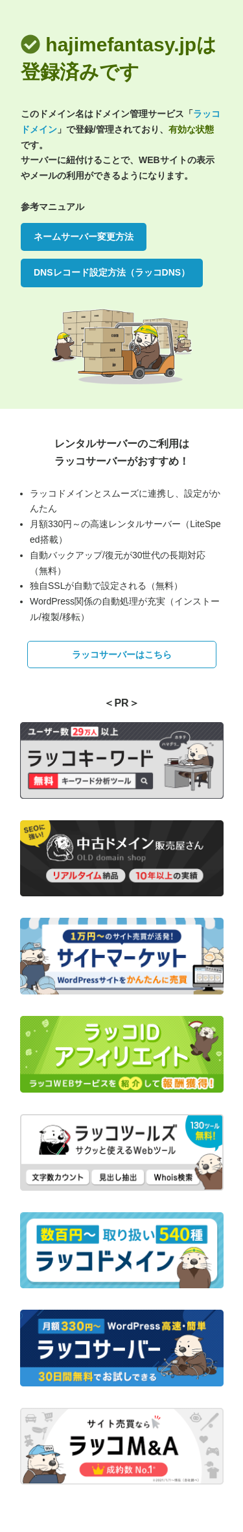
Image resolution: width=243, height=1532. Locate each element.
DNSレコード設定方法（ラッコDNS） (112, 272)
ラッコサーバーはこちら (122, 654)
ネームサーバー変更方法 (83, 236)
